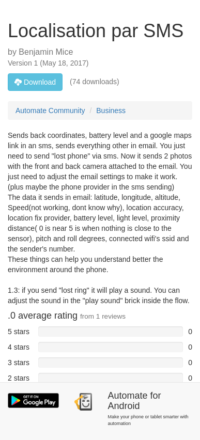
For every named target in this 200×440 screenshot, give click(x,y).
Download (35, 82)
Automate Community (50, 110)
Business (111, 110)
